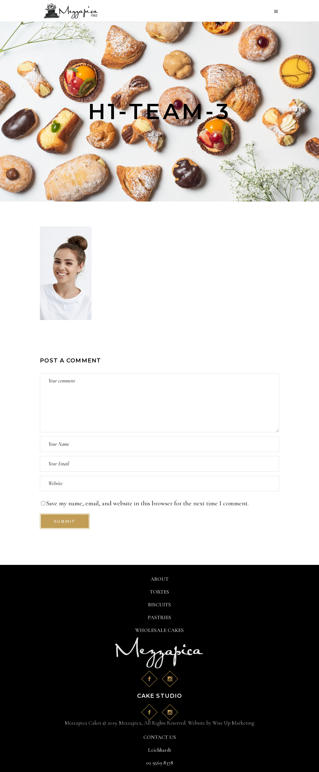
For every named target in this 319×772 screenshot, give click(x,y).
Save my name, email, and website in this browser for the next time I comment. (147, 503)
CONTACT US (159, 737)
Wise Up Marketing (233, 723)
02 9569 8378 (159, 763)
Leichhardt (159, 750)
